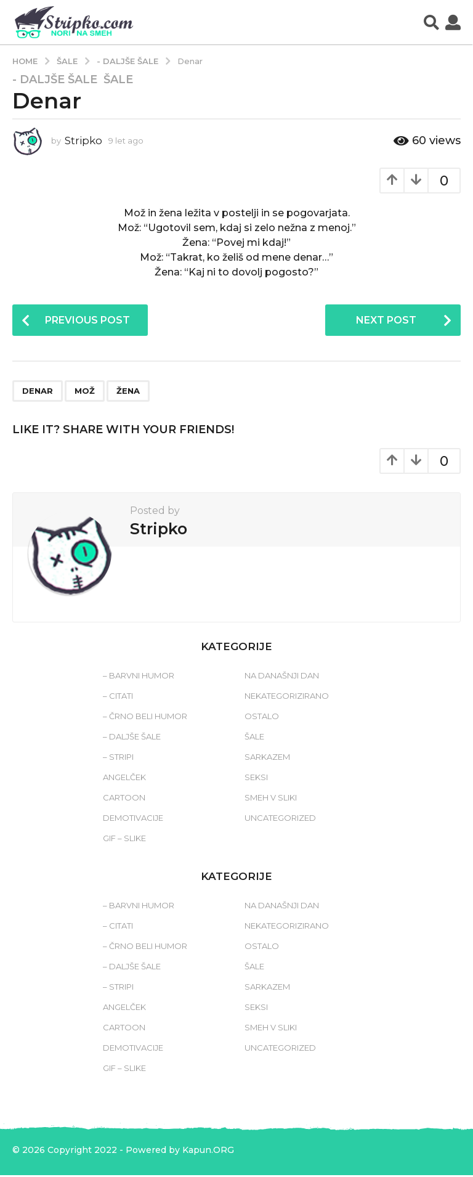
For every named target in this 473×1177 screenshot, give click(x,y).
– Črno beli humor (145, 718)
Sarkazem (267, 759)
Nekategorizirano (287, 698)
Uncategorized (280, 820)
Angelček (124, 779)
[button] (431, 22)
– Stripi (118, 759)
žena (128, 392)
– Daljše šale (132, 738)
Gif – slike (124, 840)
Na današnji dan (282, 677)
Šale (118, 79)
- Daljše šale (54, 79)
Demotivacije (133, 820)
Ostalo (262, 718)
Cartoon (124, 799)
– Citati (118, 698)
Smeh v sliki (271, 799)
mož (85, 392)
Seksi (256, 779)
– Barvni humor (138, 677)
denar (37, 392)
